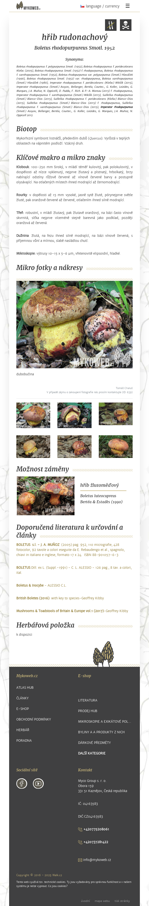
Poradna (24, 741)
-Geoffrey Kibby (72, 611)
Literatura (87, 700)
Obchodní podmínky (33, 719)
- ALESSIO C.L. (41, 585)
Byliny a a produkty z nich (101, 732)
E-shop (22, 709)
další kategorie (92, 753)
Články (22, 698)
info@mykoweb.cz (94, 860)
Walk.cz (57, 875)
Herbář (22, 730)
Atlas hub (25, 688)
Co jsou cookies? (58, 886)
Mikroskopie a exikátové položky (105, 722)
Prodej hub (87, 711)
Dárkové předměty (94, 743)
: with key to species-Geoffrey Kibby (60, 598)
